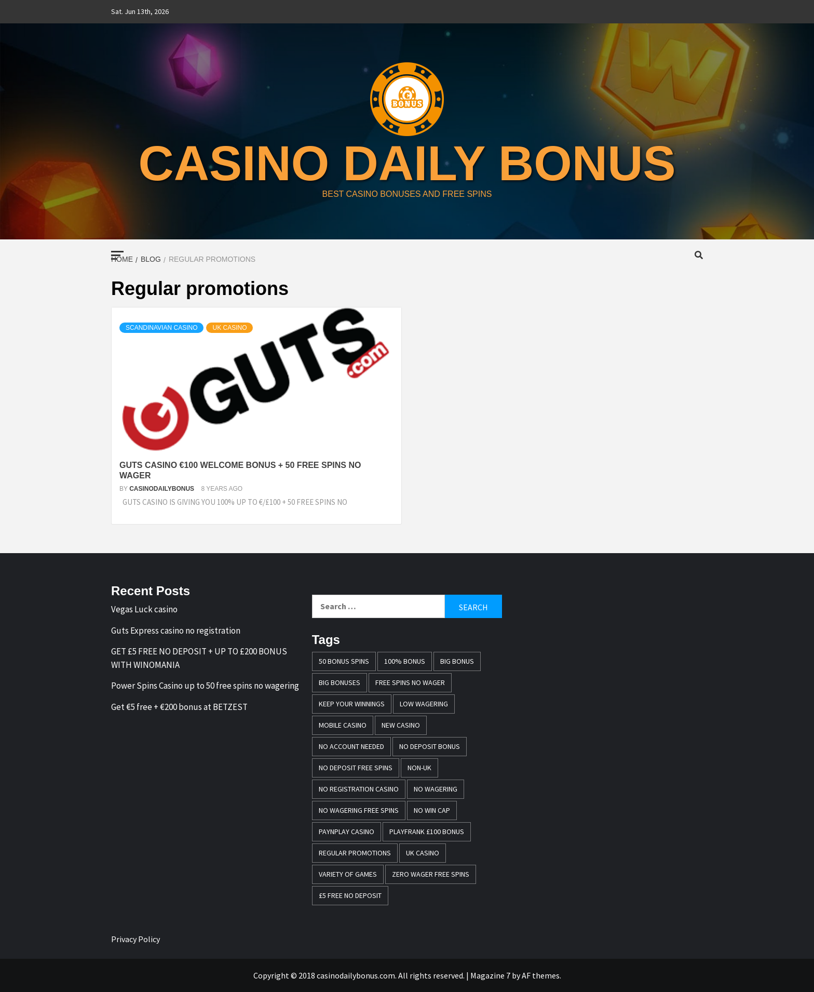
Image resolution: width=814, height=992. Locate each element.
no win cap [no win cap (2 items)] (432, 810)
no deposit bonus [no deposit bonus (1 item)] (429, 746)
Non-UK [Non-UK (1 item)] (419, 767)
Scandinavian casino (161, 327)
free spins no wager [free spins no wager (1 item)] (410, 682)
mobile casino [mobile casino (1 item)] (343, 725)
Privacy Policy (135, 939)
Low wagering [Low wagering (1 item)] (424, 703)
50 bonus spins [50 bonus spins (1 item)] (344, 661)
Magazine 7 (490, 975)
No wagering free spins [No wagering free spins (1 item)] (359, 810)
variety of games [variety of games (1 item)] (348, 874)
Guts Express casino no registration (175, 630)
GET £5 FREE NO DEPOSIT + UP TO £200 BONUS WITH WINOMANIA (199, 658)
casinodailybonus (162, 488)
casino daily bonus (407, 162)
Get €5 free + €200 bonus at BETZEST (179, 707)
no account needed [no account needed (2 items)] (351, 746)
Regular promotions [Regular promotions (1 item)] (355, 852)
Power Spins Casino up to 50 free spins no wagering (205, 685)
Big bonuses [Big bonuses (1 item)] (339, 682)
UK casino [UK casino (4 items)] (422, 852)
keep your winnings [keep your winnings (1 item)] (352, 703)
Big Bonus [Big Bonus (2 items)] (457, 661)
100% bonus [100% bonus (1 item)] (404, 661)
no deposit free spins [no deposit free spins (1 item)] (355, 767)
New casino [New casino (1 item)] (401, 725)
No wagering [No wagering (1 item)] (435, 789)
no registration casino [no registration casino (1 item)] (359, 789)
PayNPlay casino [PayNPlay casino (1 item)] (346, 831)
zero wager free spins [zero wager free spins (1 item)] (430, 874)
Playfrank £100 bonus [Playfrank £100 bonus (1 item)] (426, 831)
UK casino (229, 327)
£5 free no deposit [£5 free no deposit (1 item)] (350, 895)
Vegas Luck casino (144, 609)
